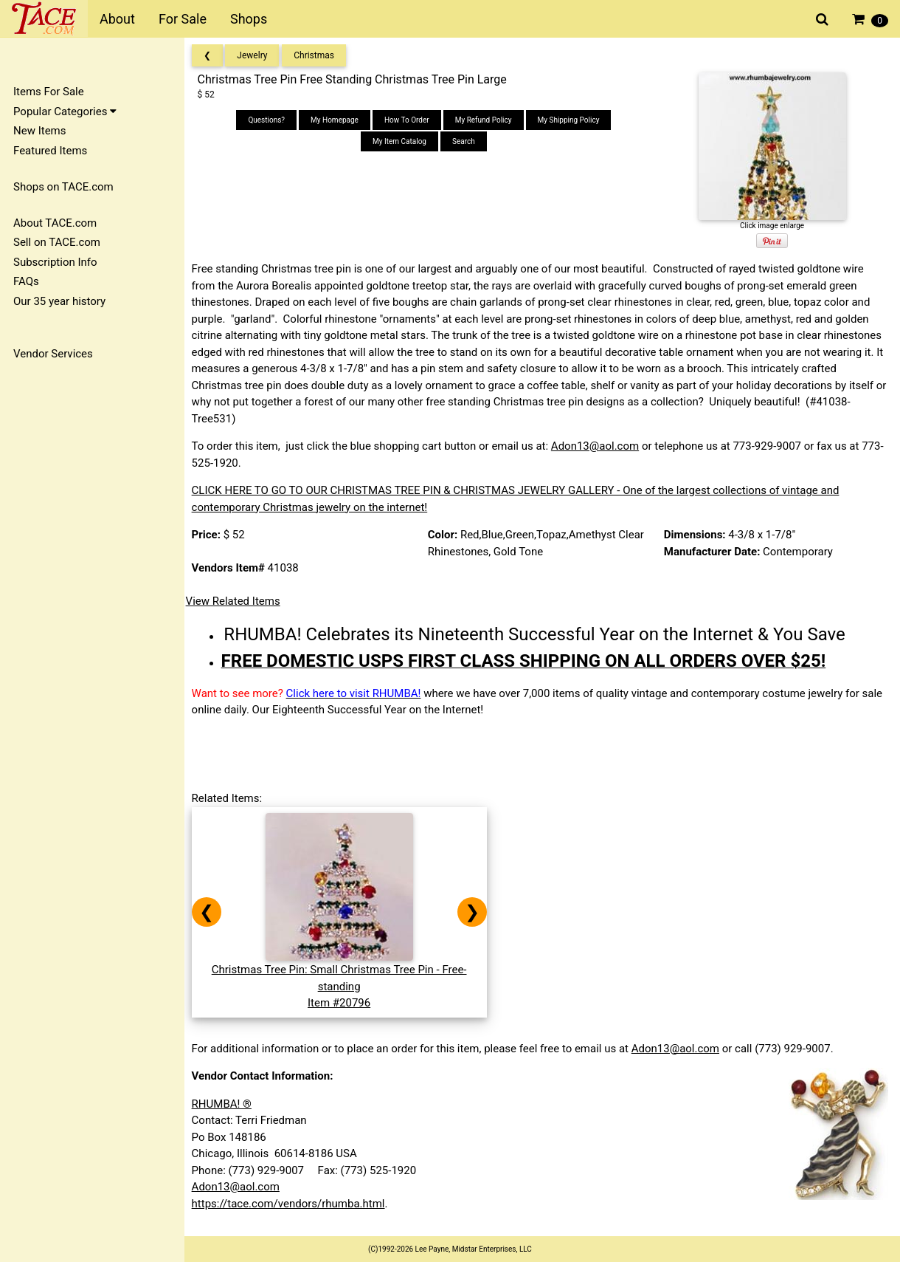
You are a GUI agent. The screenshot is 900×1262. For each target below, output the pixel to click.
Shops (248, 19)
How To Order (409, 120)
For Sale (183, 19)
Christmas (319, 55)
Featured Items (50, 150)
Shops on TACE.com (63, 186)
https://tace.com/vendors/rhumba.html (293, 1203)
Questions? (270, 120)
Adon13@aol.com (599, 446)
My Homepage (337, 120)
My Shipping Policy (572, 120)
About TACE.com (55, 223)
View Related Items (237, 601)
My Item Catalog (402, 141)
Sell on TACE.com (56, 242)
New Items (39, 130)
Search (466, 141)
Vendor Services (53, 353)
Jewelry (257, 55)
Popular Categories (65, 111)
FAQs (26, 281)
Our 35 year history (59, 301)
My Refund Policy (486, 120)
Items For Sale (48, 91)
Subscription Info (55, 262)
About (117, 19)
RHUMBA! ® (226, 1104)
